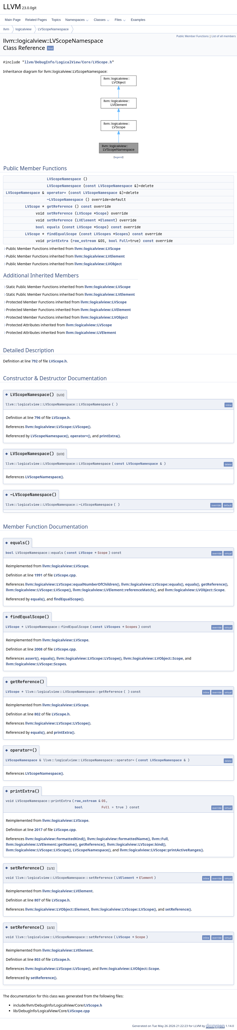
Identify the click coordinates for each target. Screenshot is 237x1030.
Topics (56, 20)
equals (53, 227)
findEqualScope (62, 234)
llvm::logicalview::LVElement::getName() (41, 844)
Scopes (121, 234)
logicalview (23, 29)
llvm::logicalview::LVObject (98, 263)
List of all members (224, 36)
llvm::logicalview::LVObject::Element (57, 909)
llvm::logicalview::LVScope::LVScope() (57, 426)
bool (40, 227)
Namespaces (76, 20)
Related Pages (36, 20)
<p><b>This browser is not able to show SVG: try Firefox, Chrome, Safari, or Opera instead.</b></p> (118, 114)
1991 (38, 575)
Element (107, 220)
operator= (56, 192)
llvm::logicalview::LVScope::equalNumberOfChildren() (72, 584)
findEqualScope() (68, 599)
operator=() (80, 435)
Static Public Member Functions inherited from (67, 286)
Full (123, 240)
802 (37, 714)
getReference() (214, 584)
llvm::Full (160, 838)
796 (37, 417)
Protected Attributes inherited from (57, 324)
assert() (32, 658)
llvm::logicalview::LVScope (97, 248)
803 (37, 959)
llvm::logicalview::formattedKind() (55, 838)
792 (34, 361)
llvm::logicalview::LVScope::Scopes (36, 663)
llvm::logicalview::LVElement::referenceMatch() (114, 589)
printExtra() (109, 435)
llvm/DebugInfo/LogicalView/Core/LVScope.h (68, 62)
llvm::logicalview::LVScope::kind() (136, 844)
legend (119, 157)
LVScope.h (58, 361)
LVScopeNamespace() (49, 435)
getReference (60, 206)
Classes (101, 20)
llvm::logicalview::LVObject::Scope (195, 589)
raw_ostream (84, 240)
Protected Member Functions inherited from (65, 302)
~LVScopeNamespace (65, 199)
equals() (192, 584)
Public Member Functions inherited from (62, 248)
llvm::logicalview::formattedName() (118, 838)
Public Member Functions (192, 36)
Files (120, 20)
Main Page (13, 20)
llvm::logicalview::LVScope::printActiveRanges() (161, 850)
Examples (138, 20)
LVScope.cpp (64, 575)
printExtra (57, 240)
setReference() (178, 909)
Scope (101, 213)
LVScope (32, 206)
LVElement (86, 220)
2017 (38, 829)
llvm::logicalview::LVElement (99, 256)
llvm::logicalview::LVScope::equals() (152, 584)
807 (37, 900)
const (90, 186)
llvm (6, 29)
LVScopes (102, 234)
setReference (60, 213)
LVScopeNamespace (53, 29)
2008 (38, 649)
